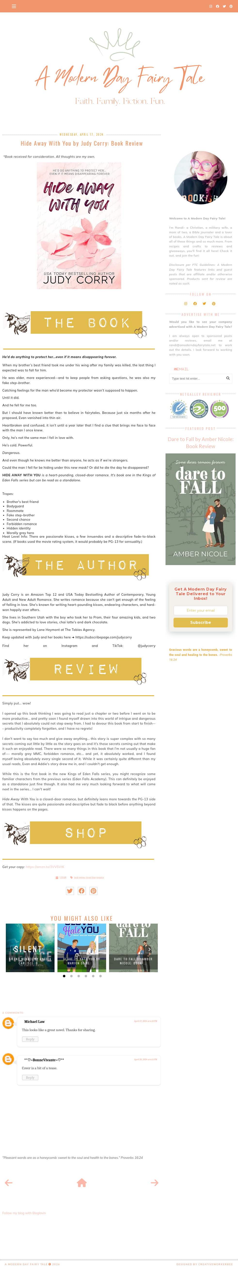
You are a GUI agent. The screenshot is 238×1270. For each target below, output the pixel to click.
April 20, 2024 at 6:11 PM (145, 1059)
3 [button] (78, 976)
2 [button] (70, 976)
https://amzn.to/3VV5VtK (45, 867)
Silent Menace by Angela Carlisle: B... (30, 961)
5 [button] (92, 976)
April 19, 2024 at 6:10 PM (145, 1021)
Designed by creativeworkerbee (204, 1264)
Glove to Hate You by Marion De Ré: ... (81, 961)
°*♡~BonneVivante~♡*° (44, 1060)
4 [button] (85, 976)
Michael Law (34, 1021)
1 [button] (63, 976)
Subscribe (200, 622)
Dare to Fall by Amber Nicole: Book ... (133, 961)
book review (79, 877)
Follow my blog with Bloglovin (24, 1213)
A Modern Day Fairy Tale (26, 1264)
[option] (30, 947)
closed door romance (95, 877)
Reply (30, 1039)
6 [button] (99, 976)
